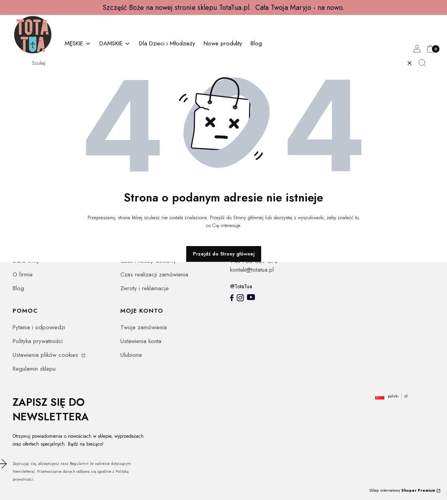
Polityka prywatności (38, 341)
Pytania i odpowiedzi (39, 327)
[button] (425, 63)
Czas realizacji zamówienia (154, 274)
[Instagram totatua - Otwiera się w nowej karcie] (240, 297)
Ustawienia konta (140, 341)
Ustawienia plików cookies (46, 355)
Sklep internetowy (402, 490)
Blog (18, 288)
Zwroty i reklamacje (144, 288)
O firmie (23, 274)
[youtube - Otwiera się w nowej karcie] (251, 297)
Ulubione (131, 355)
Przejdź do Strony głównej (223, 253)
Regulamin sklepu (34, 368)
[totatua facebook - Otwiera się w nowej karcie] (232, 297)
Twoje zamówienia (143, 327)
